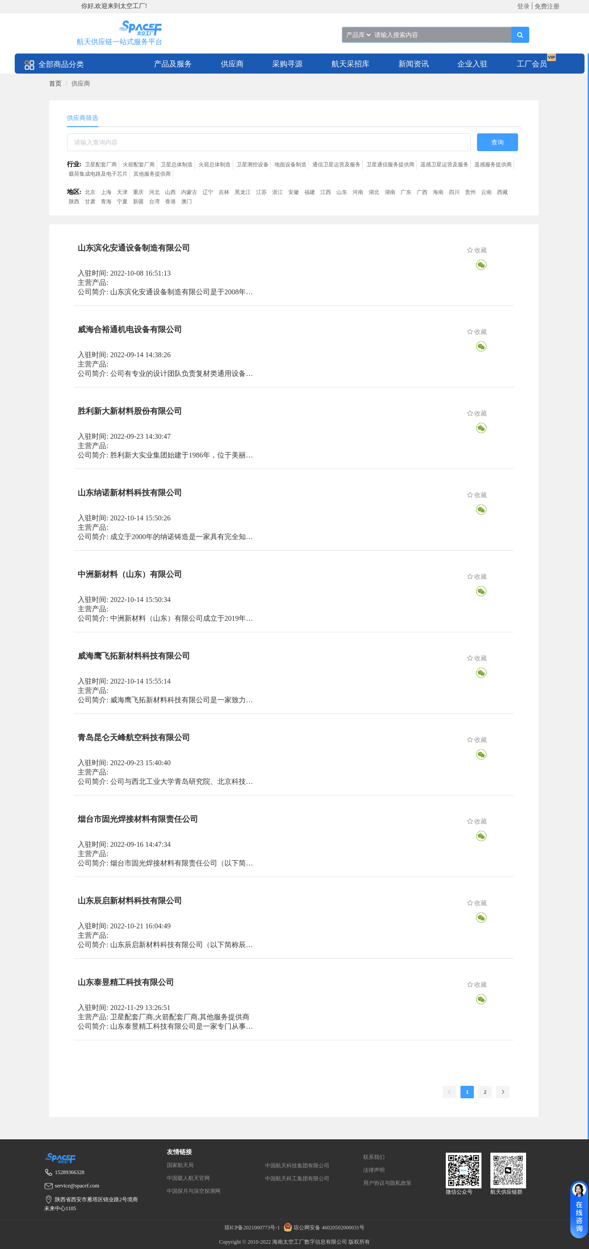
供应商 (232, 64)
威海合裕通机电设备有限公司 (130, 329)
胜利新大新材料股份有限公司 (130, 411)
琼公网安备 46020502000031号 (323, 1227)
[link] (55, 83)
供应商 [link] (80, 83)
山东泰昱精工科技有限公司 (126, 982)
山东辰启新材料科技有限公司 (130, 900)
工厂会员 (532, 64)
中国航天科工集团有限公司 (297, 1178)
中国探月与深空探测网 (193, 1191)
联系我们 (374, 1157)
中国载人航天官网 (188, 1178)
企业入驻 (472, 64)
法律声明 (374, 1170)
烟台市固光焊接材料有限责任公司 (138, 819)
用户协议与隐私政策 (387, 1183)
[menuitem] (173, 64)
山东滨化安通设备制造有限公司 (134, 247)
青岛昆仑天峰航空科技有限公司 (134, 737)
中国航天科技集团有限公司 (297, 1165)
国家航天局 (180, 1165)
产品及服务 (173, 64)
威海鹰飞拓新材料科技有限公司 (134, 655)
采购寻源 (287, 64)
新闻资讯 (413, 64)
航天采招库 (350, 64)
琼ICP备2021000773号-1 (253, 1227)
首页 (55, 83)
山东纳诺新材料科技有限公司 (130, 492)
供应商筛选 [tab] (82, 118)
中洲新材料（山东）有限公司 (130, 574)
